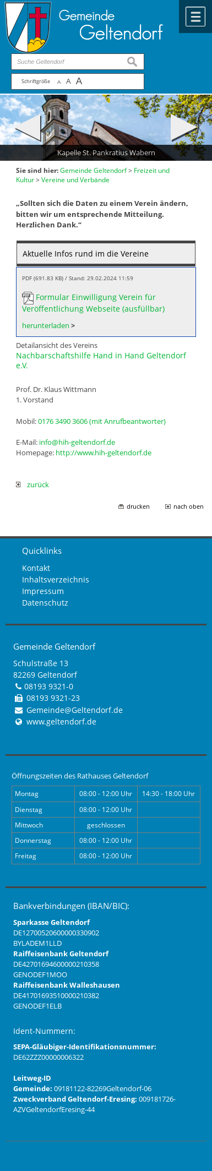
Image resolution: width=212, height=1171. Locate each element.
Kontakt (36, 568)
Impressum (43, 591)
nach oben (188, 506)
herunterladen (45, 325)
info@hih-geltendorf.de (77, 442)
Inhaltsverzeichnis (55, 579)
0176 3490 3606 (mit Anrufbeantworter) (102, 421)
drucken (138, 506)
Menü (195, 16)
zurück (32, 484)
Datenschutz (45, 602)
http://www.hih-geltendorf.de (103, 452)
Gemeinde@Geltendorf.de (74, 710)
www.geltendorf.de (61, 721)
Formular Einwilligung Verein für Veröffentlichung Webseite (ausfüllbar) (93, 303)
